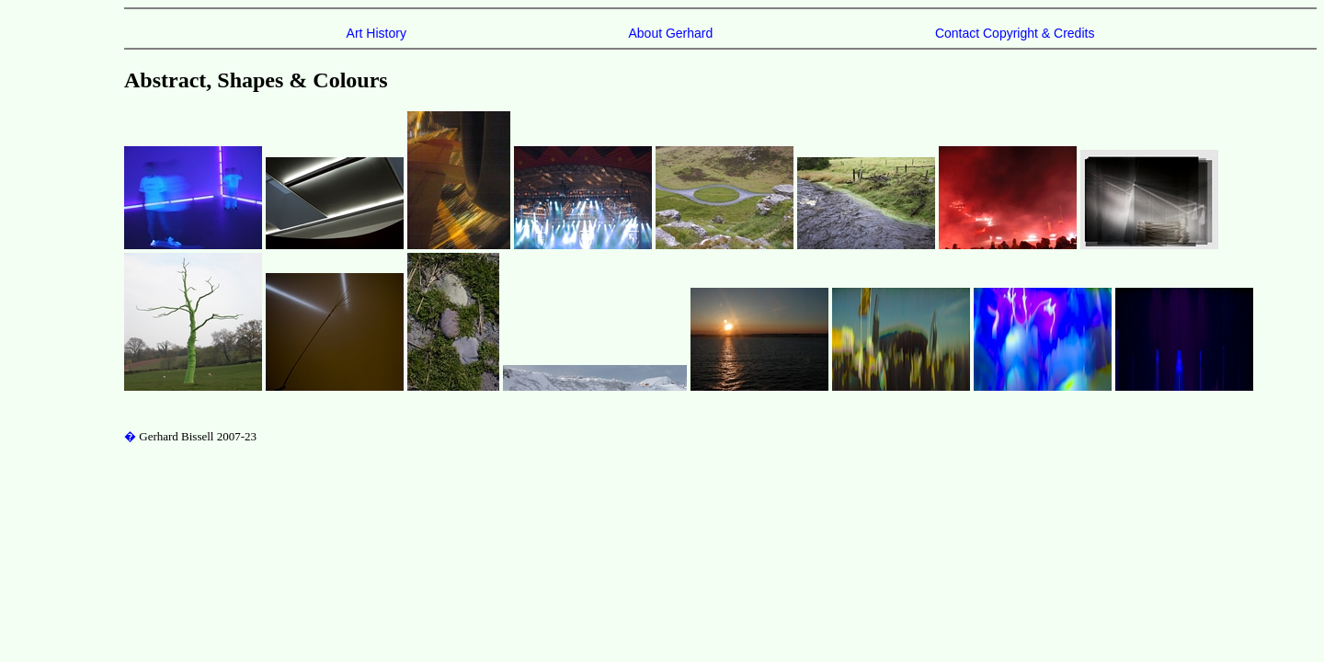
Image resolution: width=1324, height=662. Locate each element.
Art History (376, 33)
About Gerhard (670, 33)
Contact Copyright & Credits (1015, 33)
